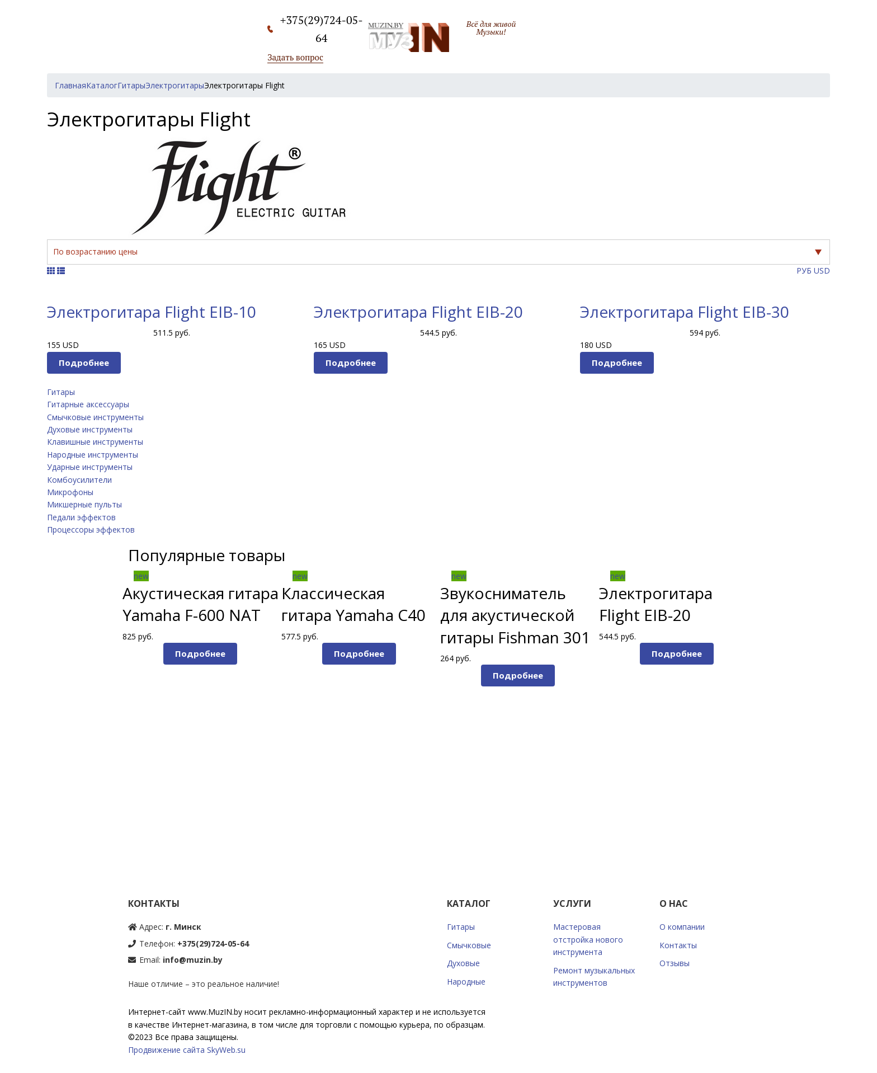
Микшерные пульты (84, 504)
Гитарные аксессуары (88, 404)
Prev (103, 702)
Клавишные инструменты (95, 441)
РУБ (804, 270)
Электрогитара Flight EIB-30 (684, 311)
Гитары (61, 392)
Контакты (678, 945)
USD (822, 270)
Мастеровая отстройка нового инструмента (588, 939)
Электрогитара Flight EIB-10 (151, 311)
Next (774, 702)
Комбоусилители (79, 479)
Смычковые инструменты (95, 417)
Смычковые (469, 945)
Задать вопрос (295, 57)
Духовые (463, 963)
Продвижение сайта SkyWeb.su (187, 1049)
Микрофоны (70, 492)
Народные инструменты (92, 454)
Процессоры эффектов (91, 529)
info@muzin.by (193, 959)
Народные (466, 981)
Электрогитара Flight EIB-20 (418, 311)
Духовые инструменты (90, 429)
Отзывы (674, 963)
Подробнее (84, 362)
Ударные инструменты (90, 467)
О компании (682, 926)
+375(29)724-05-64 (213, 943)
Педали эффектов (81, 517)
